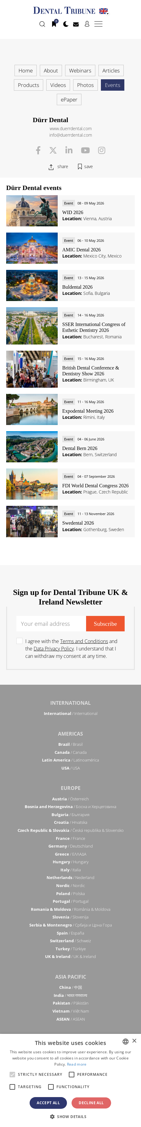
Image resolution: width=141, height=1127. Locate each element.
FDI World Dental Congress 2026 (95, 485)
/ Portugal (71, 901)
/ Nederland (70, 877)
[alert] (70, 1080)
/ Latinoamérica (70, 760)
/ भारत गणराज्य (70, 995)
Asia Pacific (70, 976)
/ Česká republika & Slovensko (71, 830)
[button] (70, 1116)
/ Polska (70, 893)
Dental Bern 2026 (79, 448)
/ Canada (71, 752)
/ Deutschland (70, 846)
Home (26, 70)
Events (112, 85)
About (51, 70)
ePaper (69, 99)
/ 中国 (70, 987)
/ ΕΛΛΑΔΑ (70, 854)
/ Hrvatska (70, 822)
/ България (70, 814)
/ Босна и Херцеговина (70, 806)
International (70, 703)
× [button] (134, 1041)
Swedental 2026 (78, 523)
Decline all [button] (91, 1102)
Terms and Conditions (84, 641)
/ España (70, 933)
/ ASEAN (70, 1019)
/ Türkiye (71, 949)
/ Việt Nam (70, 1011)
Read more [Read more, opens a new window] (77, 1064)
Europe (71, 788)
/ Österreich (70, 799)
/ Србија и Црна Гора (70, 925)
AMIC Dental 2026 (81, 249)
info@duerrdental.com (70, 135)
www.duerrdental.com (71, 128)
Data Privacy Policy (54, 648)
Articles (111, 70)
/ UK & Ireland (70, 956)
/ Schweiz (70, 940)
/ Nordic (70, 885)
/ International (70, 713)
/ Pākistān (71, 1003)
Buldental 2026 (77, 287)
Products (28, 85)
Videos (58, 85)
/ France (70, 838)
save (88, 166)
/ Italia (70, 870)
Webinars (80, 70)
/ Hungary (71, 862)
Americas (70, 733)
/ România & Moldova (70, 909)
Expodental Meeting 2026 (88, 411)
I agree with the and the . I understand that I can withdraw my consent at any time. (71, 648)
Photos (85, 85)
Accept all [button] (48, 1102)
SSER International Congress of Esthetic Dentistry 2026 (94, 327)
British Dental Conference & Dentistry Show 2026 (90, 370)
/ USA (70, 768)
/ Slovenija (70, 917)
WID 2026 (72, 212)
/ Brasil (70, 744)
